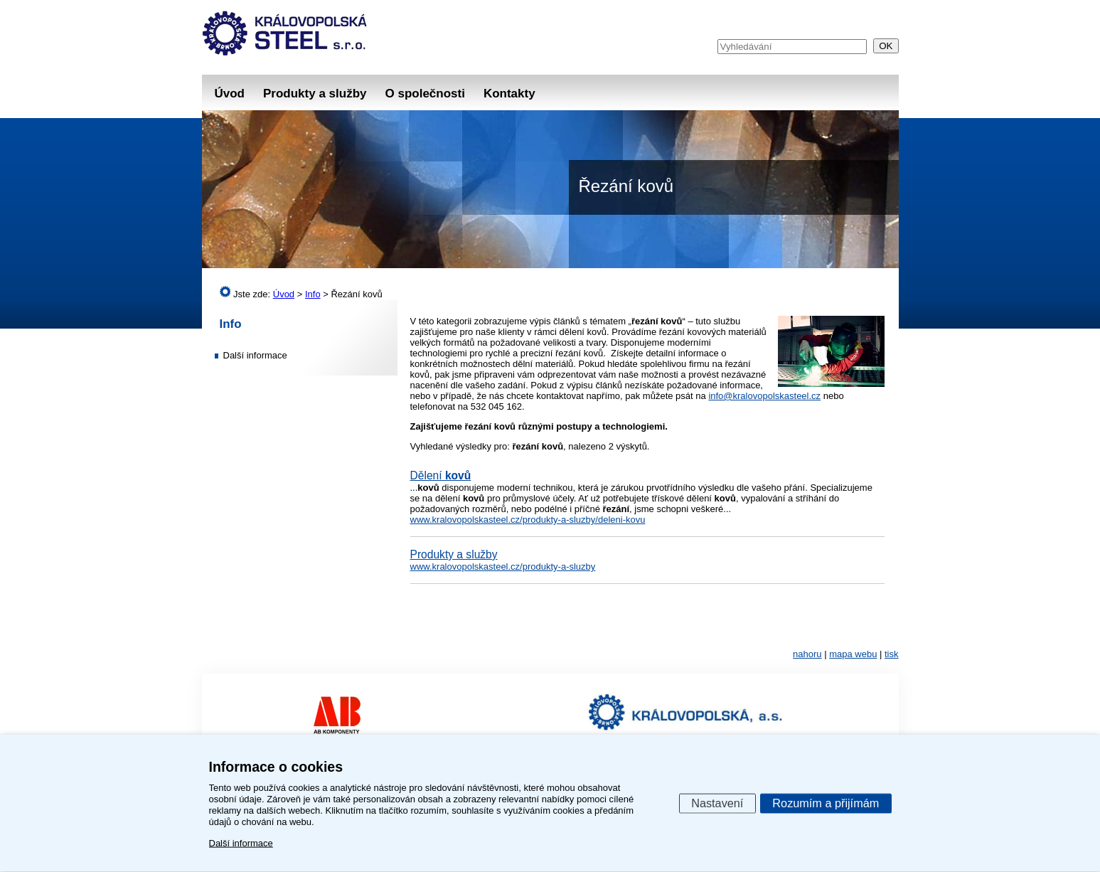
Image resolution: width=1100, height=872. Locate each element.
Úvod (230, 93)
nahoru (807, 654)
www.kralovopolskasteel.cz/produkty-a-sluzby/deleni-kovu (528, 519)
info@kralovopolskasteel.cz (764, 395)
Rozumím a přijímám (825, 802)
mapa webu (853, 654)
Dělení (440, 475)
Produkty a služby (314, 93)
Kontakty (509, 93)
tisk (892, 654)
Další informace (255, 355)
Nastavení (717, 802)
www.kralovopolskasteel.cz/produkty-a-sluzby (503, 566)
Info (231, 324)
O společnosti (424, 93)
